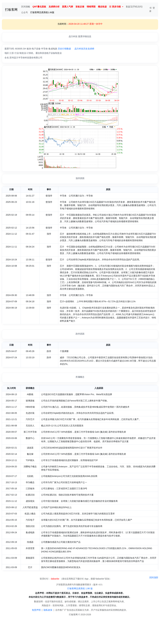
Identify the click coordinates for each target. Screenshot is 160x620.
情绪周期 (91, 6)
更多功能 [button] (115, 6)
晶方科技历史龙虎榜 (84, 48)
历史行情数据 (64, 48)
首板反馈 (79, 6)
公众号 (24, 12)
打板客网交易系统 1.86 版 (79, 588)
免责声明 (36, 610)
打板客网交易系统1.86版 (42, 12)
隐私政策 (48, 610)
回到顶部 (153, 577)
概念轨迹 (102, 6)
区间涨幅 (25, 6)
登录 (152, 9)
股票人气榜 (67, 6)
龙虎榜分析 (54, 6)
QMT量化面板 (39, 6)
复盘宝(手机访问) (134, 6)
